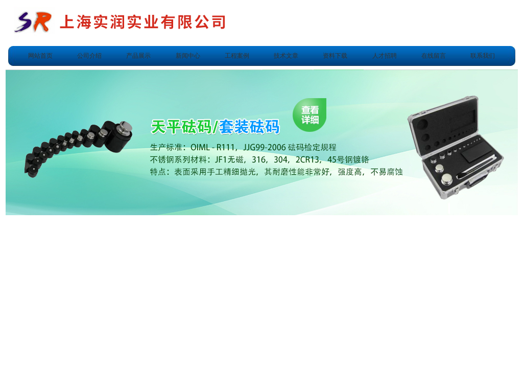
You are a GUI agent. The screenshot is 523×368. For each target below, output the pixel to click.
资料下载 (335, 55)
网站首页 (40, 55)
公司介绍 (89, 55)
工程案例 (237, 55)
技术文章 (286, 55)
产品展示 (138, 55)
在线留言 (433, 55)
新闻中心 (188, 55)
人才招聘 (384, 55)
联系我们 (482, 55)
